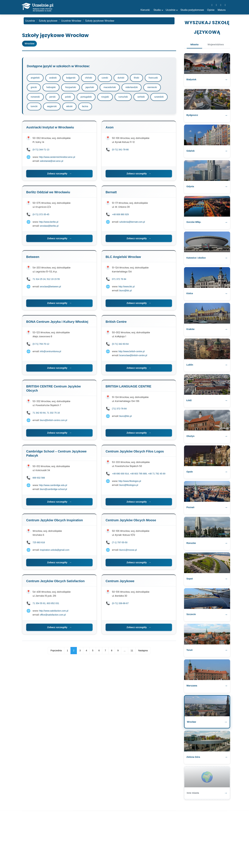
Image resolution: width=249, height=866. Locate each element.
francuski (159, 78)
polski (70, 97)
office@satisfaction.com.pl (53, 616)
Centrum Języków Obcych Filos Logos (135, 453)
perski (53, 97)
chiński (91, 78)
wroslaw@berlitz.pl (49, 227)
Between (32, 258)
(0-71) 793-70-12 (41, 345)
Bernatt (111, 193)
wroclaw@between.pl (50, 288)
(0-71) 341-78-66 (120, 151)
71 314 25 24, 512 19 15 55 (46, 280)
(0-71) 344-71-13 (41, 151)
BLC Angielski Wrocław (123, 258)
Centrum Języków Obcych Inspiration (54, 522)
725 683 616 (39, 544)
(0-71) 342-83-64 (120, 345)
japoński (92, 88)
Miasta (192, 45)
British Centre (116, 323)
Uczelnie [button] (170, 10)
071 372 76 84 (119, 280)
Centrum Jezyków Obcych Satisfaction (55, 582)
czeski (108, 78)
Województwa (217, 45)
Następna (143, 652)
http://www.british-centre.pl (131, 353)
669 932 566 (39, 479)
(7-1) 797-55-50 (119, 544)
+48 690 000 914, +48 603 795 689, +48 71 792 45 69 (138, 475)
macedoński (113, 88)
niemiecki (158, 88)
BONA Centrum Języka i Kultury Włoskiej (57, 323)
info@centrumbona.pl (50, 353)
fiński (142, 78)
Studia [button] (157, 10)
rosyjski (109, 97)
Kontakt (155, 854)
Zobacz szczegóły (59, 175)
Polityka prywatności (135, 854)
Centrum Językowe (120, 582)
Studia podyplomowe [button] (192, 10)
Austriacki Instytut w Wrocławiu (50, 129)
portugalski (89, 97)
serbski (147, 97)
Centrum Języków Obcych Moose (131, 522)
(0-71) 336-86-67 (120, 605)
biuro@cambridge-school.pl (53, 490)
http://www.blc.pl (126, 288)
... (125, 652)
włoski (91, 107)
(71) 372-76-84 (119, 410)
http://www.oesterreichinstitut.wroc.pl (57, 158)
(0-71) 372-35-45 (41, 216)
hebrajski (52, 88)
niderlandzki (136, 88)
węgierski (73, 107)
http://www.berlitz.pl (48, 223)
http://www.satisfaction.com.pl (53, 612)
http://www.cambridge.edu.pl (53, 487)
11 (132, 652)
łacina (108, 107)
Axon (110, 129)
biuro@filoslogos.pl (128, 486)
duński (125, 78)
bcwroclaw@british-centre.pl (133, 357)
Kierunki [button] (145, 10)
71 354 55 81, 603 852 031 (46, 605)
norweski (35, 97)
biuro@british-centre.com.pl (53, 422)
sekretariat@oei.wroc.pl (51, 162)
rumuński (128, 97)
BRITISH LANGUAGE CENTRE (128, 388)
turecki (54, 107)
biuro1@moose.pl (128, 551)
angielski (35, 78)
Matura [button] (221, 10)
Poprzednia (56, 652)
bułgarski (73, 78)
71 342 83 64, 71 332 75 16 (46, 414)
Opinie (210, 10)
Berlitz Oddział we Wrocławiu (48, 193)
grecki (34, 88)
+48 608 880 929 (120, 216)
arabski (54, 78)
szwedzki (36, 107)
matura (94, 854)
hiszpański (72, 88)
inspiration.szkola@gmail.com (54, 551)
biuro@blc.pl (125, 292)
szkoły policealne (111, 854)
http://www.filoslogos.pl (129, 482)
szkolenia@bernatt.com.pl (132, 223)
